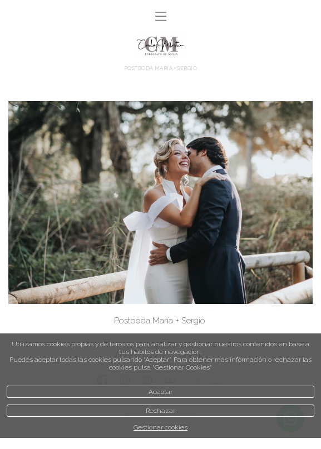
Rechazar (160, 411)
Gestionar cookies (160, 427)
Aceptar (160, 392)
